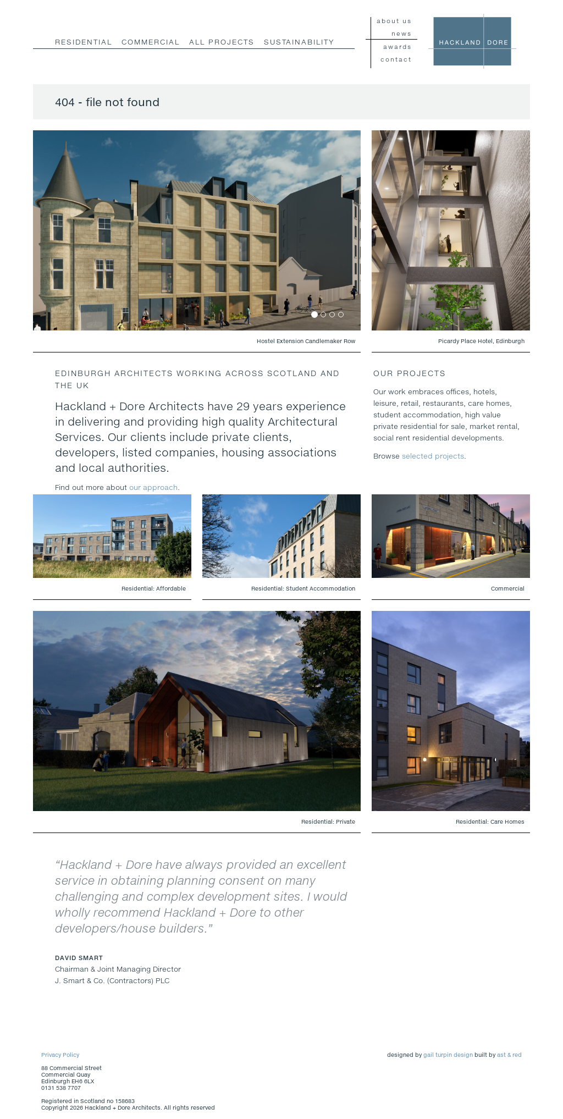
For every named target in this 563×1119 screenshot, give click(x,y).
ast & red (509, 1054)
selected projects (433, 455)
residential (83, 42)
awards (397, 46)
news (401, 33)
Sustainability (299, 42)
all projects (222, 42)
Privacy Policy (60, 1054)
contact (396, 59)
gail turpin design (448, 1054)
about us (394, 20)
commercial (151, 42)
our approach (153, 487)
